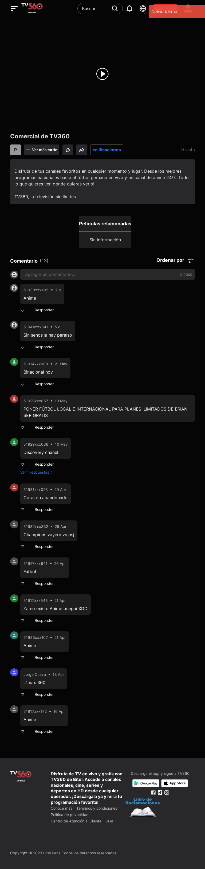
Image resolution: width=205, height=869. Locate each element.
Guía (109, 821)
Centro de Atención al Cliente (76, 821)
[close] (196, 11)
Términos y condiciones (96, 808)
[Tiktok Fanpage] (160, 792)
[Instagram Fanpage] (166, 792)
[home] (32, 9)
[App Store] (174, 783)
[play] (102, 74)
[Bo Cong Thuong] (142, 808)
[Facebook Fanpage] (153, 792)
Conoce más (61, 808)
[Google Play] (145, 783)
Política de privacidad (70, 814)
